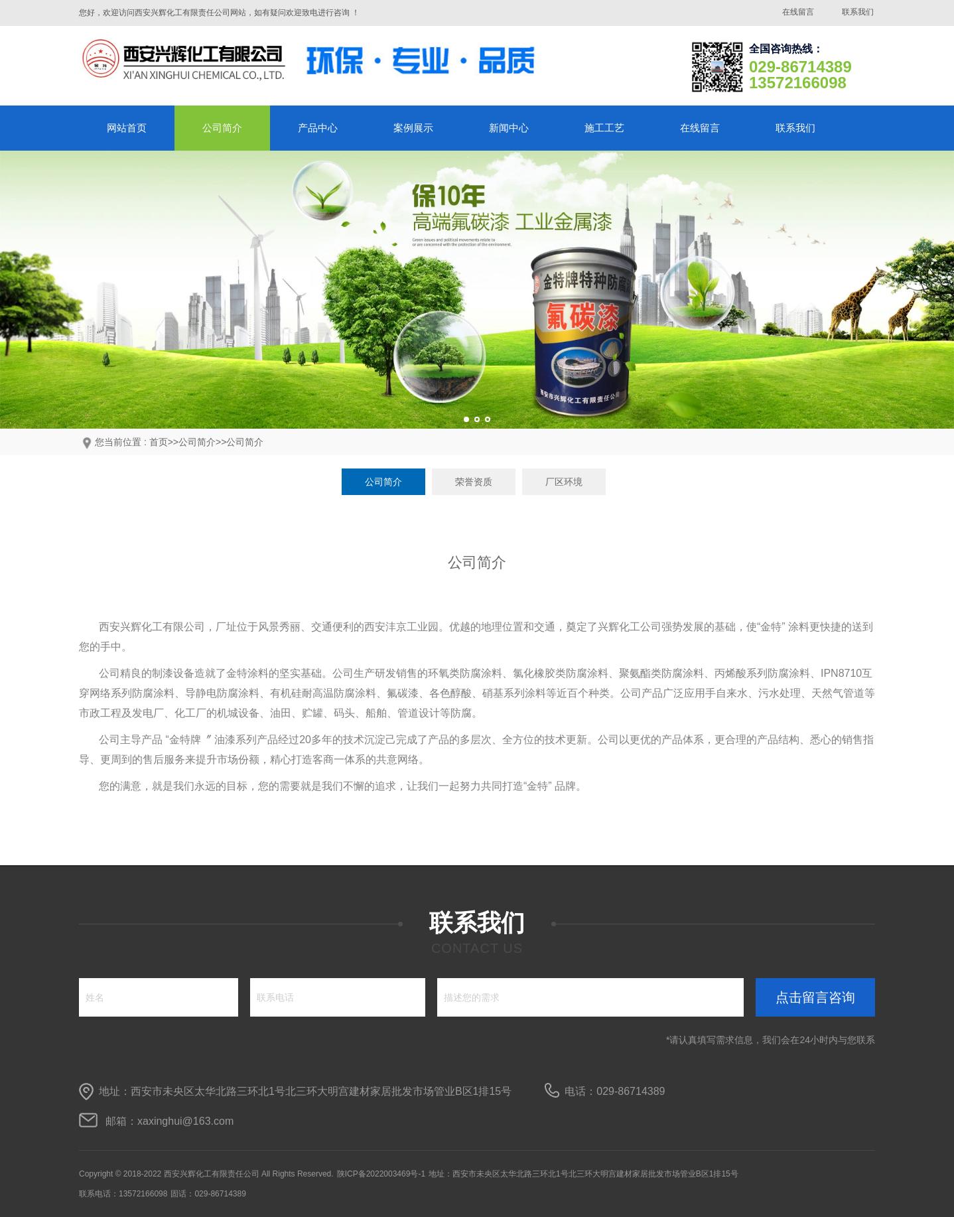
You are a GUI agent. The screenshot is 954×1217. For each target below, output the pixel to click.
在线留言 (798, 12)
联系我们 (858, 12)
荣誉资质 (473, 481)
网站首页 (127, 127)
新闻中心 (509, 127)
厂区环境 (563, 481)
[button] (466, 419)
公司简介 (222, 127)
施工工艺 (604, 127)
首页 (158, 442)
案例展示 (413, 127)
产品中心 (318, 127)
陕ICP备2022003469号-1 (381, 1174)
